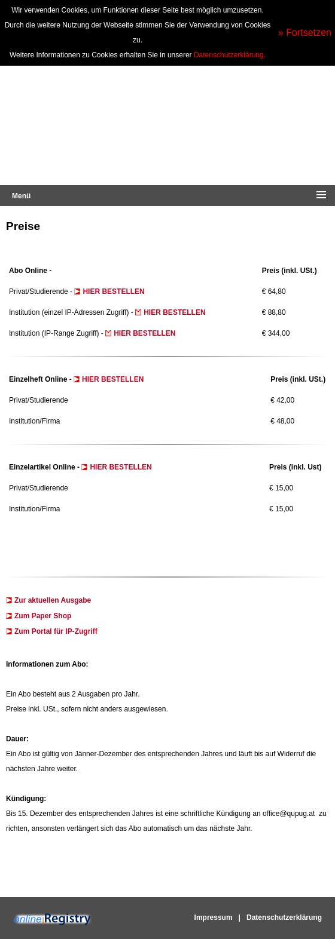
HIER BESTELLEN (115, 291)
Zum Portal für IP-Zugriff (56, 631)
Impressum (213, 917)
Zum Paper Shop (42, 616)
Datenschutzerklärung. (230, 55)
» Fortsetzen (304, 32)
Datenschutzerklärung (284, 917)
